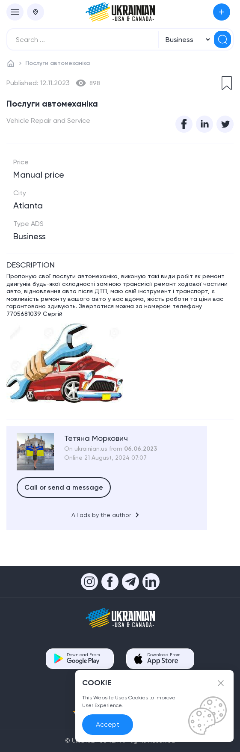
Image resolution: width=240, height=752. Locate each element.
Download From (83, 658)
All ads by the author (106, 515)
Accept (107, 724)
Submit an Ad (221, 12)
